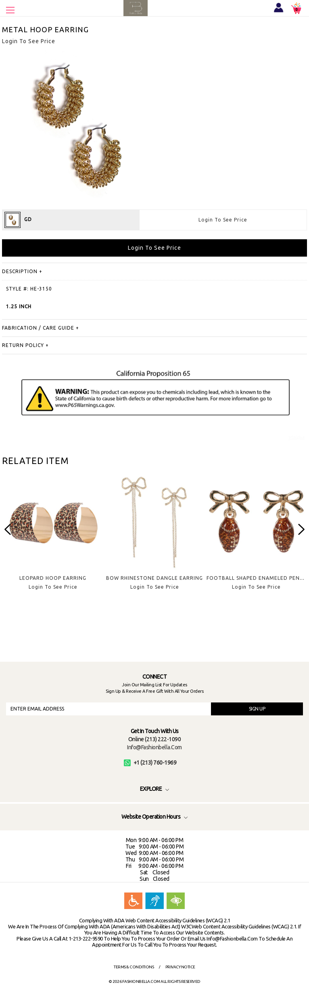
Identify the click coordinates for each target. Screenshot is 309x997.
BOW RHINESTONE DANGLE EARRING (154, 578)
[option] (53, 537)
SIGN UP (257, 708)
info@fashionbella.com (154, 747)
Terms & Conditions (134, 967)
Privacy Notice (180, 967)
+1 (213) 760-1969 (150, 762)
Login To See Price (222, 219)
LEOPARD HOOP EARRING (52, 578)
